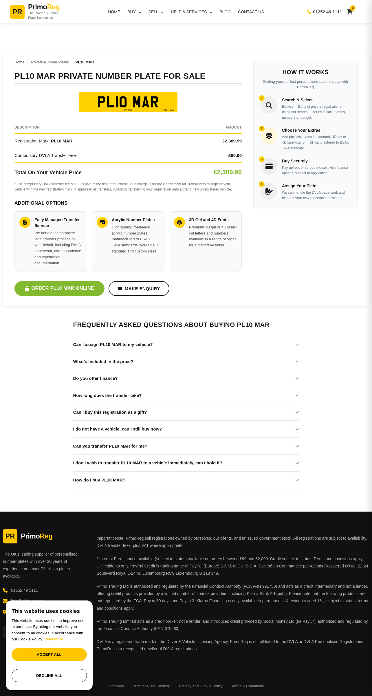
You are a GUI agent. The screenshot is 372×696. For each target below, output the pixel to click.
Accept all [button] (49, 654)
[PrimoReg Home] (42, 11)
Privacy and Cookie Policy (200, 686)
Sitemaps (116, 686)
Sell (156, 12)
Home (114, 12)
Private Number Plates (50, 62)
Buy (134, 12)
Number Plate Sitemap (152, 686)
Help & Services (191, 12)
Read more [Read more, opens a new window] (53, 639)
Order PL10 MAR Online (59, 288)
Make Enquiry (139, 288)
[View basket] (350, 12)
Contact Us (251, 12)
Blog (225, 12)
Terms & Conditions (247, 686)
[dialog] (49, 645)
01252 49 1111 (324, 11)
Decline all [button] (49, 675)
